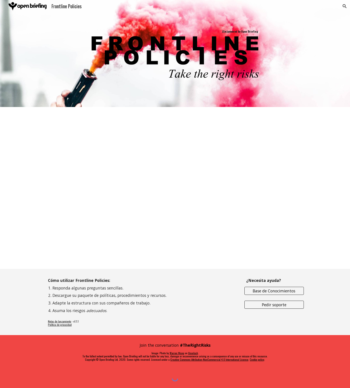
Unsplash (193, 353)
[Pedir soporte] (274, 304)
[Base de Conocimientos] (274, 290)
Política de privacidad (60, 325)
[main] (175, 31)
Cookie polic (256, 359)
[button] (344, 6)
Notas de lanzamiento (59, 321)
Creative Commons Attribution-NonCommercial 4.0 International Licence (209, 359)
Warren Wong (177, 353)
